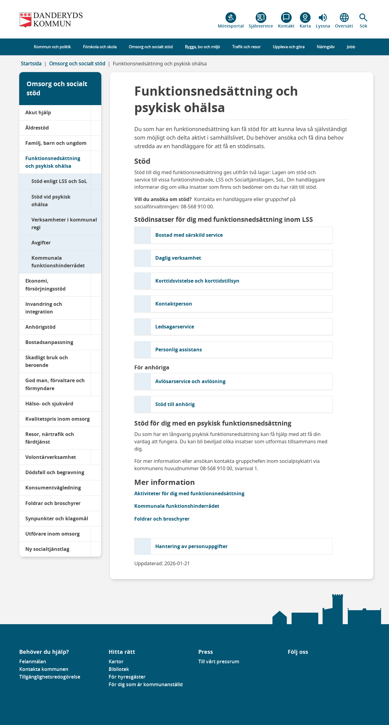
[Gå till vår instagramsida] (296, 663)
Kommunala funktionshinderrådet (176, 506)
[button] (363, 20)
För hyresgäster (127, 676)
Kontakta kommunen (43, 669)
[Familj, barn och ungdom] (96, 143)
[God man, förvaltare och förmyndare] (96, 384)
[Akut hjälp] (96, 112)
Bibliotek (119, 669)
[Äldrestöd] (96, 127)
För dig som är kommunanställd (146, 684)
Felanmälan (32, 661)
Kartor (116, 661)
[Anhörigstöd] (96, 327)
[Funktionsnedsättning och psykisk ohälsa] (96, 162)
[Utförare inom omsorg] (96, 533)
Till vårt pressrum (218, 661)
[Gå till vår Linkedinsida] (292, 663)
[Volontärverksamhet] (96, 457)
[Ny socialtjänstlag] (96, 549)
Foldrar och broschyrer (161, 518)
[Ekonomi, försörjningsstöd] (96, 284)
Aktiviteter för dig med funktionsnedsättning (189, 493)
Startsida (31, 63)
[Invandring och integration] (96, 308)
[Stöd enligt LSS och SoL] (96, 181)
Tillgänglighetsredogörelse (49, 676)
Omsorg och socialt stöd (77, 63)
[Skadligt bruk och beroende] (96, 361)
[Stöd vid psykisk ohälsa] (96, 200)
